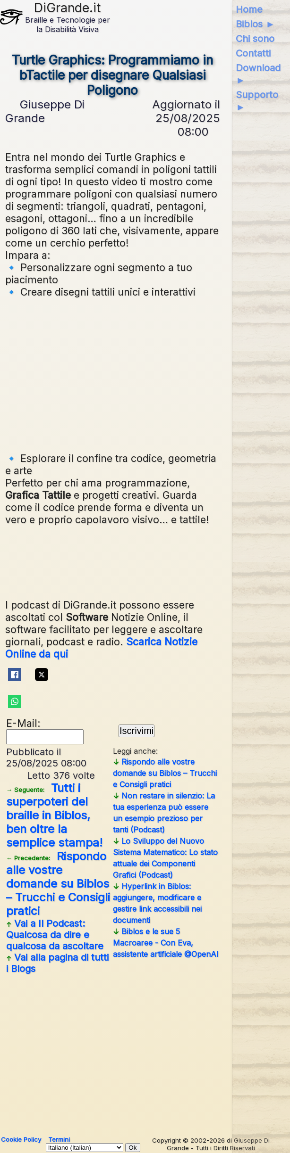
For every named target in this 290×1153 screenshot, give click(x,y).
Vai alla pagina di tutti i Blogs (57, 963)
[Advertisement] (146, 374)
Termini (59, 1139)
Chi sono (255, 38)
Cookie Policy (21, 1139)
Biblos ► (255, 24)
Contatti (253, 53)
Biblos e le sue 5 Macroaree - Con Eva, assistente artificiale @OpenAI (166, 943)
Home (249, 9)
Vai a (54, 935)
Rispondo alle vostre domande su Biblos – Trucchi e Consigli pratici (58, 883)
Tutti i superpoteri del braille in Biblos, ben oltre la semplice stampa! (54, 815)
